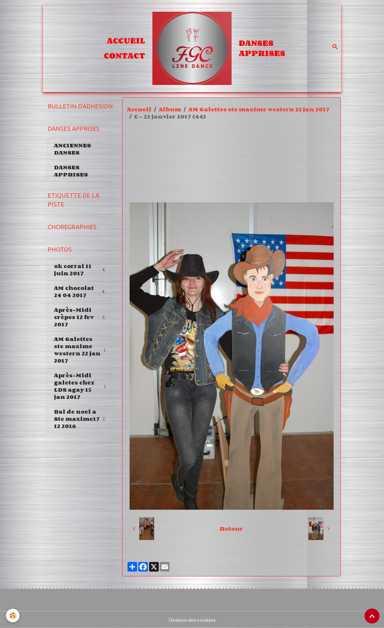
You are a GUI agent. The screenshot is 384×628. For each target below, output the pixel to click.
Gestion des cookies (192, 619)
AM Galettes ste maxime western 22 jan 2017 (258, 109)
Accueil (126, 40)
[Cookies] (13, 615)
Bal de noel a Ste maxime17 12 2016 (81, 418)
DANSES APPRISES (262, 48)
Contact (124, 55)
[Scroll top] (372, 615)
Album (170, 109)
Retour (231, 528)
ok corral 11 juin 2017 (80, 269)
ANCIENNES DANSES (72, 149)
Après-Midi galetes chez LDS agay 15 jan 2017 (80, 386)
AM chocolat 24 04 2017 (80, 291)
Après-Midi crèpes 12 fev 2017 (81, 317)
